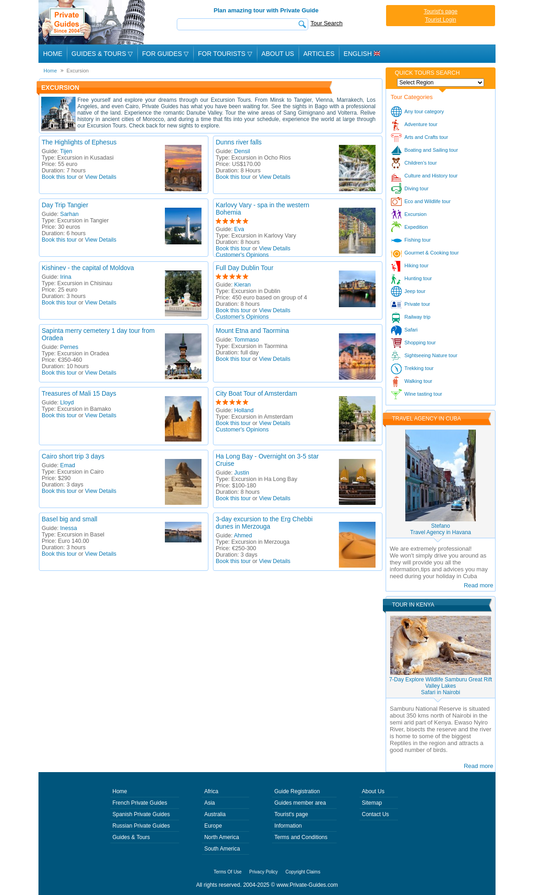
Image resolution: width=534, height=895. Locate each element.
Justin (241, 473)
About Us (278, 53)
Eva (239, 229)
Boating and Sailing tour (431, 150)
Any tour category (424, 111)
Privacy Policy (263, 871)
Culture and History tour (431, 175)
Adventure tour (420, 124)
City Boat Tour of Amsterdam (256, 393)
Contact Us (375, 814)
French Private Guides (140, 803)
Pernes (69, 347)
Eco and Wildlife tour (427, 201)
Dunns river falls (239, 142)
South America (222, 848)
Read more (478, 585)
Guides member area (300, 803)
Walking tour (418, 381)
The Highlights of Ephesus (79, 142)
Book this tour (59, 177)
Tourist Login (440, 20)
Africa (211, 791)
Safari (411, 329)
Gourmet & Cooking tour (431, 252)
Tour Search (327, 23)
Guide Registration (297, 791)
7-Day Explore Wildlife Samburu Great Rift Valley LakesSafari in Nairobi (440, 686)
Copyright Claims (302, 871)
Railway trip (417, 317)
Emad (67, 465)
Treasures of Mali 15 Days (79, 393)
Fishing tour (417, 240)
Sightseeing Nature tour (431, 355)
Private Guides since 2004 (92, 22)
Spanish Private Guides (141, 814)
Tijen (66, 151)
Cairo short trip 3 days (73, 456)
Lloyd (67, 402)
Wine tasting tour (423, 394)
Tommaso (246, 340)
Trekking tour (419, 368)
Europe (213, 826)
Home (52, 53)
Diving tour (416, 188)
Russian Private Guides (141, 826)
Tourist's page (441, 11)
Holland (243, 410)
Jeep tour (414, 291)
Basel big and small (69, 519)
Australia (215, 814)
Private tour (417, 304)
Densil (242, 151)
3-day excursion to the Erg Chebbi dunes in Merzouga (264, 522)
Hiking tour (416, 265)
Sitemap (372, 803)
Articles (318, 53)
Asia (209, 803)
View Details (101, 177)
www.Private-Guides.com (307, 885)
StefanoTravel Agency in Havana (440, 529)
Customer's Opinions (242, 255)
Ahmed (243, 535)
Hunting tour (418, 278)
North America (221, 837)
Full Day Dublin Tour (244, 267)
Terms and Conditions (300, 837)
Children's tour (420, 163)
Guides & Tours (131, 837)
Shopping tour (420, 342)
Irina (65, 277)
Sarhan (69, 214)
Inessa (68, 528)
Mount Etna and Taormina (252, 330)
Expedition (416, 227)
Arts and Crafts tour (426, 137)
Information (288, 826)
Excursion (415, 214)
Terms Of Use (228, 871)
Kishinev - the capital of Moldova (88, 267)
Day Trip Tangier (65, 205)
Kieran (242, 285)
